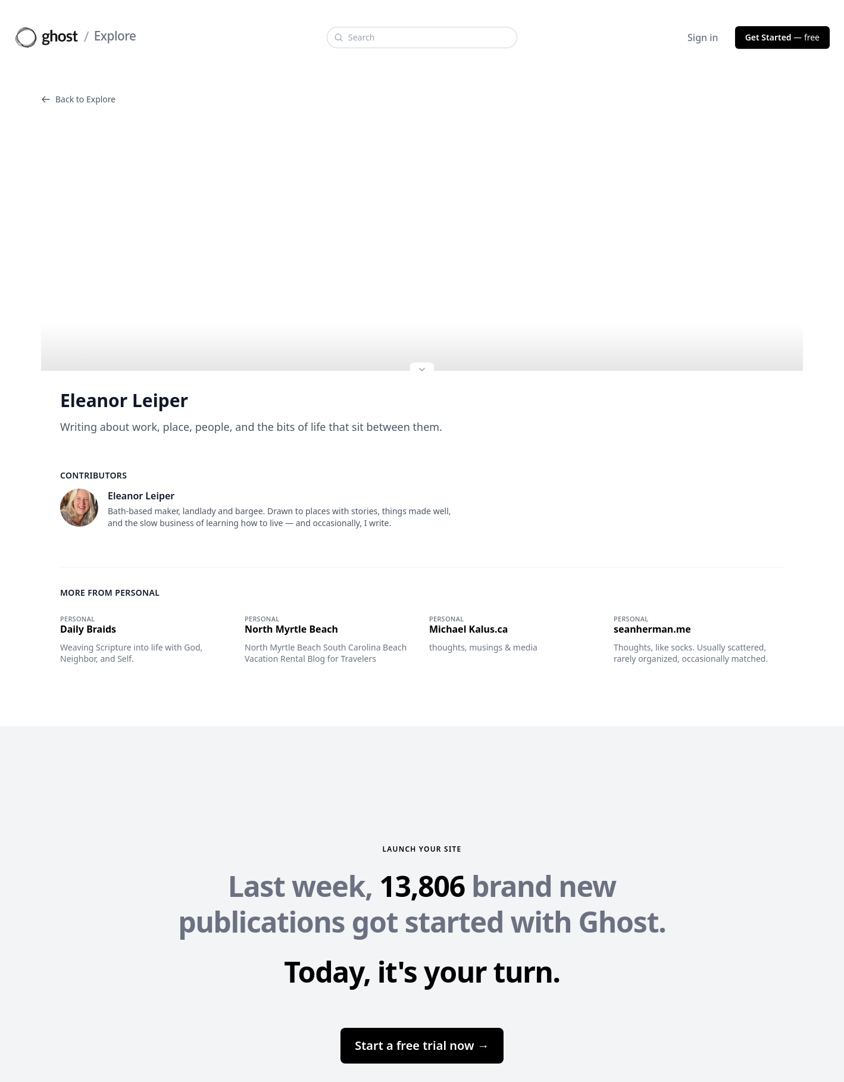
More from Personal (110, 592)
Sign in (702, 37)
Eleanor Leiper (124, 400)
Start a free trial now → (422, 1045)
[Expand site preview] (422, 370)
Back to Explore (78, 99)
